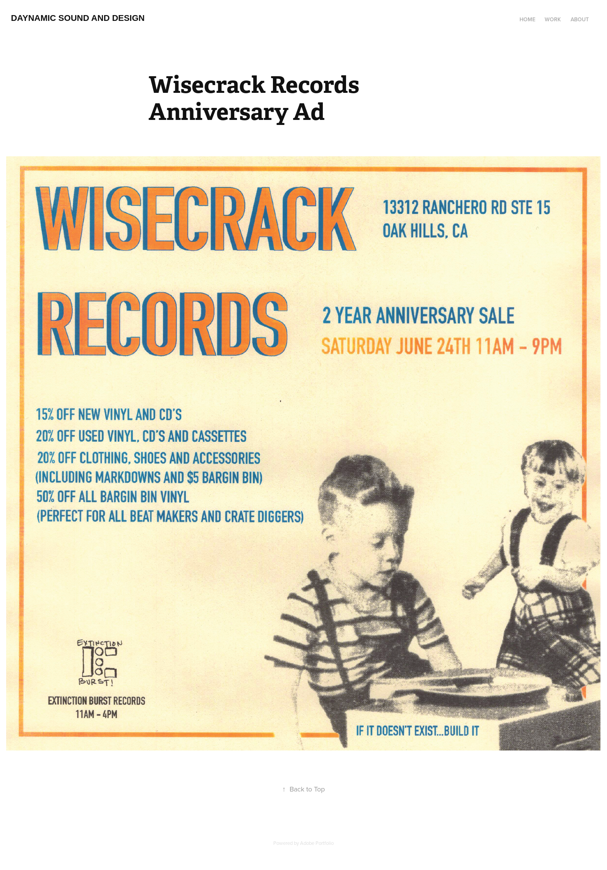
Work (553, 19)
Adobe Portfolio (317, 842)
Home (527, 19)
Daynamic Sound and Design (78, 18)
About (580, 19)
